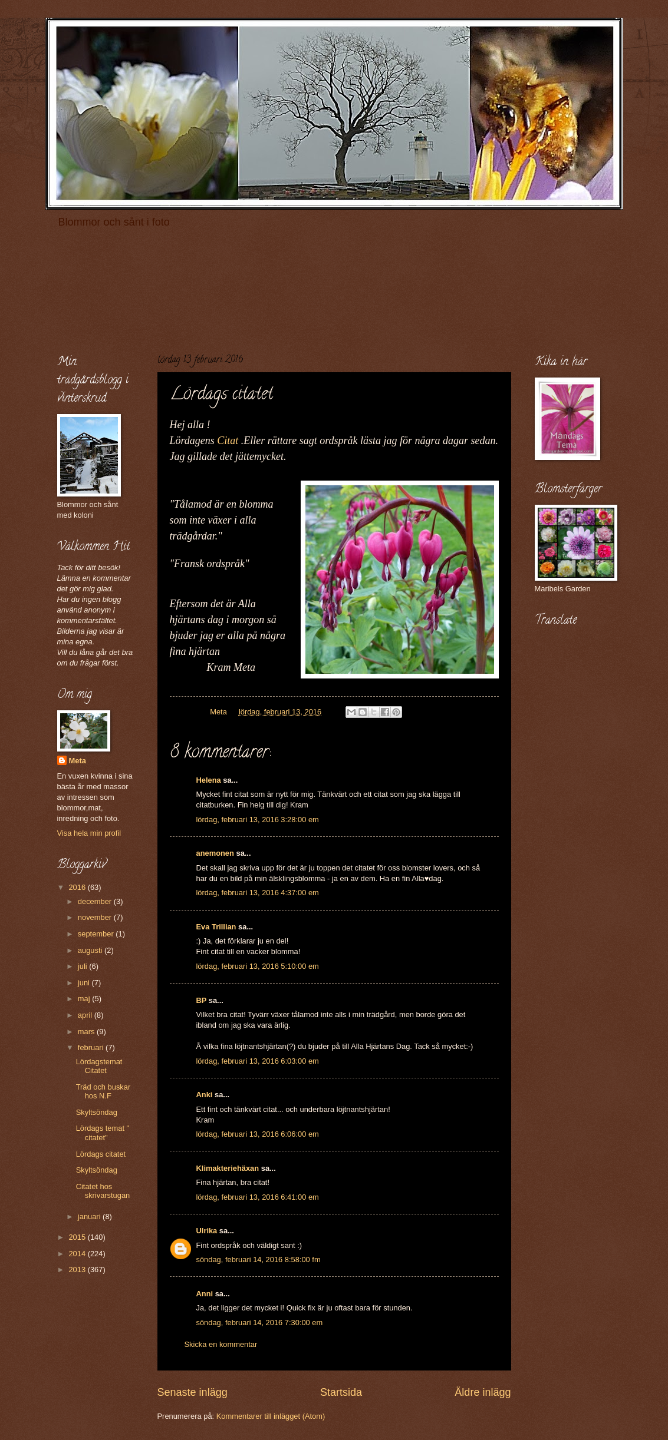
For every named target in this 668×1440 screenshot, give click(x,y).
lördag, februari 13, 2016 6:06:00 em (257, 1134)
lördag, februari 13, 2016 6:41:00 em (257, 1197)
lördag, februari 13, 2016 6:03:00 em (257, 1061)
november (96, 917)
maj (85, 998)
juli (83, 966)
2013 (77, 1269)
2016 (77, 887)
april (86, 1015)
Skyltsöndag (96, 1112)
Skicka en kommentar (221, 1344)
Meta (77, 760)
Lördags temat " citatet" (102, 1132)
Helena (208, 780)
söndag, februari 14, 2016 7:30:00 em (259, 1322)
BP (201, 1000)
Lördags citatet (101, 1154)
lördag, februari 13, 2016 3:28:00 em (257, 819)
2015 (77, 1237)
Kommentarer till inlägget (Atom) (270, 1416)
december (96, 901)
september (97, 933)
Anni (204, 1293)
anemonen (215, 853)
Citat (227, 440)
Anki (204, 1094)
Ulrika (207, 1230)
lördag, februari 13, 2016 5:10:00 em (257, 966)
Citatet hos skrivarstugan (103, 1191)
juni (85, 982)
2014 (77, 1253)
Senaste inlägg (192, 1392)
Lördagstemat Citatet (99, 1066)
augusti (91, 950)
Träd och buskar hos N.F (103, 1091)
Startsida (341, 1392)
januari (90, 1216)
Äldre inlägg (483, 1392)
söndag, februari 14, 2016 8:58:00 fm (258, 1259)
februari (92, 1047)
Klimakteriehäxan (227, 1168)
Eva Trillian (216, 926)
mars (87, 1031)
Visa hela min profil (89, 833)
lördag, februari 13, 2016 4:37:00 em (257, 892)
